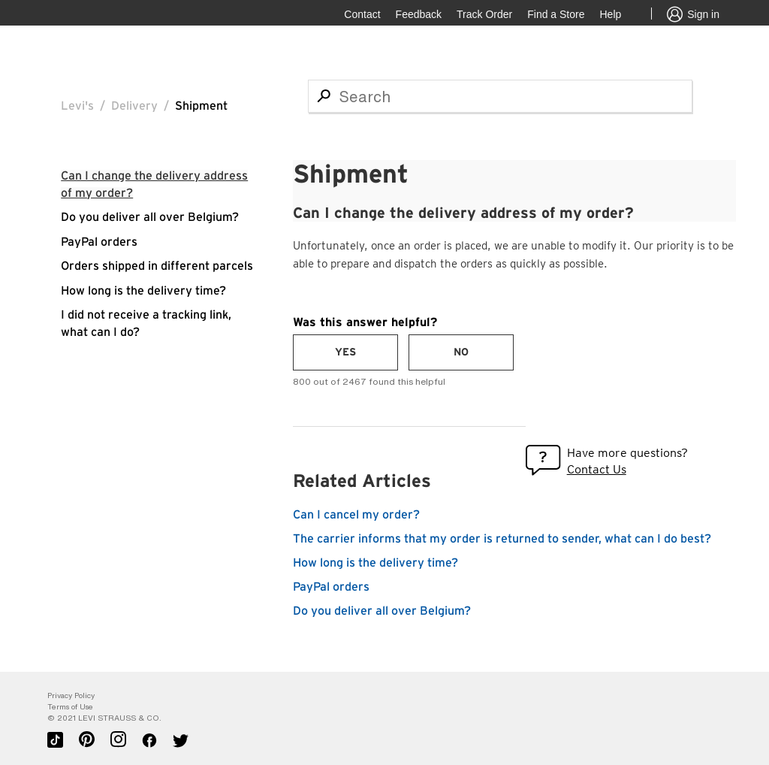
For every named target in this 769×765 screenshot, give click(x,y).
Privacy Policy (71, 695)
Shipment (201, 106)
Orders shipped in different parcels (157, 266)
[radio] (345, 352)
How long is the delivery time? (143, 291)
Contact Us (596, 469)
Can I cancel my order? (356, 515)
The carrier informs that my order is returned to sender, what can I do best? (502, 539)
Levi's (77, 106)
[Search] (500, 96)
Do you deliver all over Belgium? (150, 217)
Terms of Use (70, 706)
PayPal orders (99, 242)
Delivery (134, 106)
